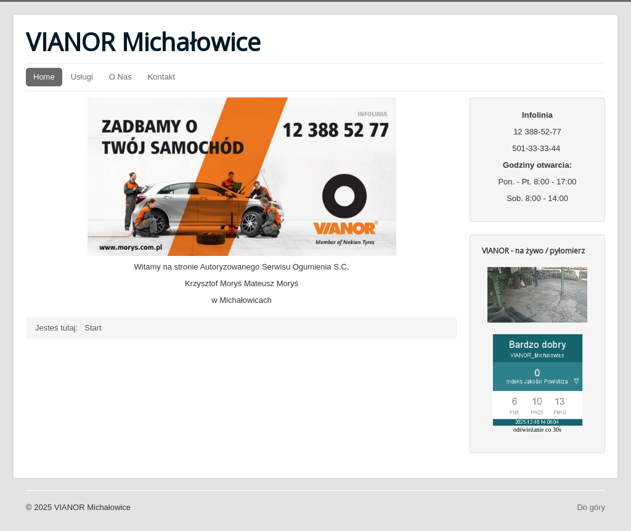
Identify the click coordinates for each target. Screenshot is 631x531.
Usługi (82, 76)
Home (44, 76)
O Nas (120, 76)
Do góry (591, 507)
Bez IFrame (537, 350)
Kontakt (161, 76)
